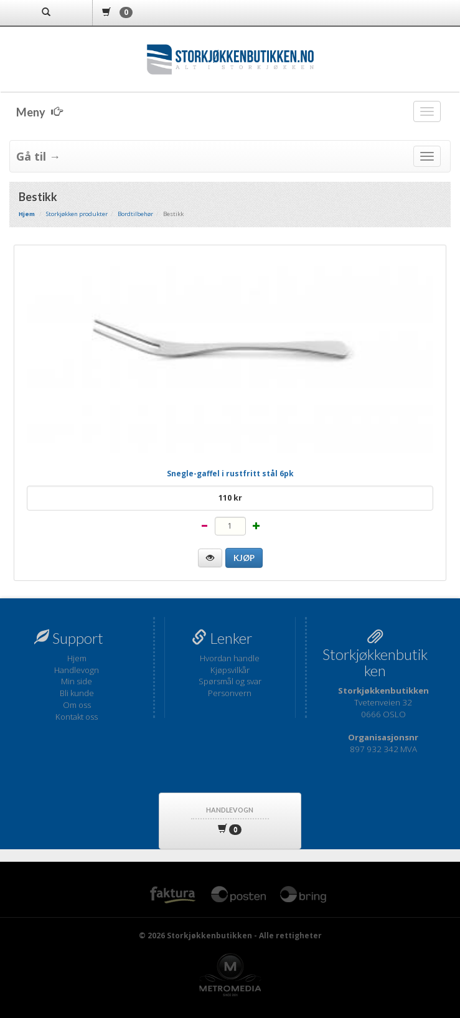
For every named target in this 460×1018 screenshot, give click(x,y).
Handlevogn (76, 670)
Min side (76, 681)
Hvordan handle (230, 658)
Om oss (77, 704)
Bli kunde (77, 693)
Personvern (229, 693)
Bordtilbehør (135, 214)
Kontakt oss (76, 716)
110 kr (230, 498)
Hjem (77, 658)
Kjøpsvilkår (230, 670)
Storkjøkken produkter (77, 214)
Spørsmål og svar (230, 681)
